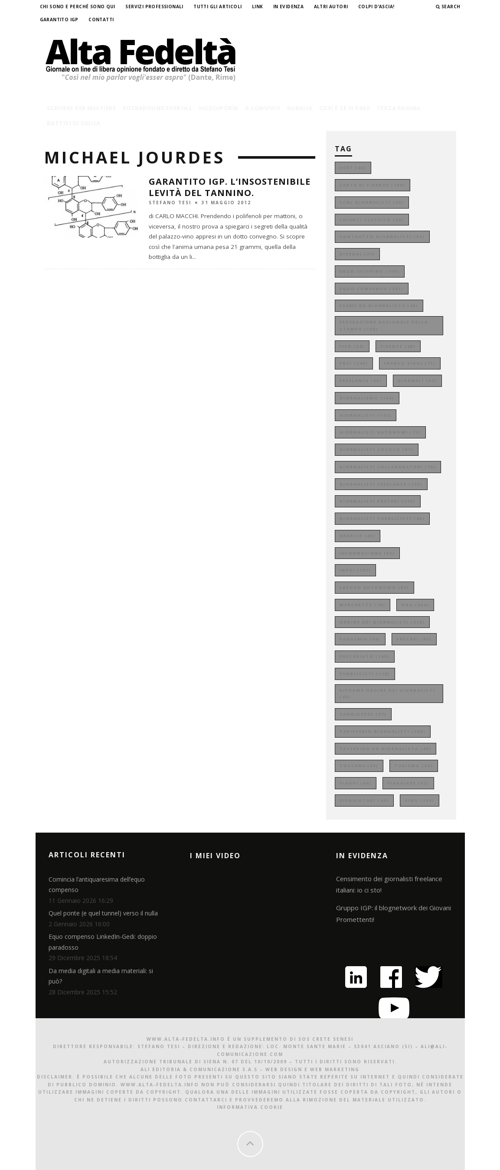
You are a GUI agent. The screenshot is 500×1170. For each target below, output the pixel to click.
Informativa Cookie (250, 1107)
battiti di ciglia (74, 123)
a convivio (262, 108)
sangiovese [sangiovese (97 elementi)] (363, 714)
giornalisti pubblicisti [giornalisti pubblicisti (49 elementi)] (382, 518)
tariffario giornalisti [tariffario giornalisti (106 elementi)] (383, 731)
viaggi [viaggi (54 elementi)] (356, 783)
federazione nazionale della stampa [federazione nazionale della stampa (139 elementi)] (384, 325)
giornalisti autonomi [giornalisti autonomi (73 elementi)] (380, 432)
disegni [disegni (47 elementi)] (357, 254)
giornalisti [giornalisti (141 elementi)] (366, 415)
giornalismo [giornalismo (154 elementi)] (367, 398)
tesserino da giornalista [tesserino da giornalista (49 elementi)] (385, 749)
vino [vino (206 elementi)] (420, 800)
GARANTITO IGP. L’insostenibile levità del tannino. (229, 187)
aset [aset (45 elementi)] (353, 167)
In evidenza (288, 6)
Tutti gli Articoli (217, 6)
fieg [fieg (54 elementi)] (352, 346)
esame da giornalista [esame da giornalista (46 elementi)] (379, 305)
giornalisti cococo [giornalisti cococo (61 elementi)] (377, 449)
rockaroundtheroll (158, 108)
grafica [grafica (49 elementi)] (358, 536)
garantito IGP (59, 19)
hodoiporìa (219, 108)
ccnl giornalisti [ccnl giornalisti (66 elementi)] (372, 202)
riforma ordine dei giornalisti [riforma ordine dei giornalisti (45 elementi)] (387, 693)
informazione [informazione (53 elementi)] (367, 553)
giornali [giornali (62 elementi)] (417, 380)
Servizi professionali (154, 6)
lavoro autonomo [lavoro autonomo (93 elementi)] (374, 587)
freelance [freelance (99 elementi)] (361, 380)
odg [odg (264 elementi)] (415, 605)
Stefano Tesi (170, 202)
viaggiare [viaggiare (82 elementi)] (408, 783)
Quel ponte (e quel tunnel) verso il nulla (103, 913)
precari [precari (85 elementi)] (414, 639)
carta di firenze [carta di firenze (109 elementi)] (372, 185)
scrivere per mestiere (81, 108)
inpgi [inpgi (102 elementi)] (355, 570)
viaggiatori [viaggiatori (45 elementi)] (364, 800)
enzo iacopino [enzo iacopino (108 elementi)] (370, 271)
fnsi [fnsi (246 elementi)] (354, 363)
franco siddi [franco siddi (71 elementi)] (410, 363)
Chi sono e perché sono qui (77, 6)
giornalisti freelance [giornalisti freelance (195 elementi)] (381, 484)
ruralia (300, 108)
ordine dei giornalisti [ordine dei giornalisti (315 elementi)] (382, 622)
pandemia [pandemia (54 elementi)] (360, 639)
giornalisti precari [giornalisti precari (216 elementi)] (378, 501)
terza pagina (399, 108)
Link (257, 6)
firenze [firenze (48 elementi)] (398, 346)
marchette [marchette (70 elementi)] (363, 605)
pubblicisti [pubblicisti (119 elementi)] (365, 674)
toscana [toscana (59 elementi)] (359, 765)
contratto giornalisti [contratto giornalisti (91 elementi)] (382, 236)
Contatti (101, 19)
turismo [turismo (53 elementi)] (413, 765)
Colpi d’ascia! (376, 6)
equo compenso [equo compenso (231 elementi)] (372, 288)
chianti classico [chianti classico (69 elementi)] (372, 219)
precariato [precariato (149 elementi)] (365, 656)
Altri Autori (331, 6)
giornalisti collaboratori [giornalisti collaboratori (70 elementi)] (388, 467)
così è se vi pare (344, 108)
